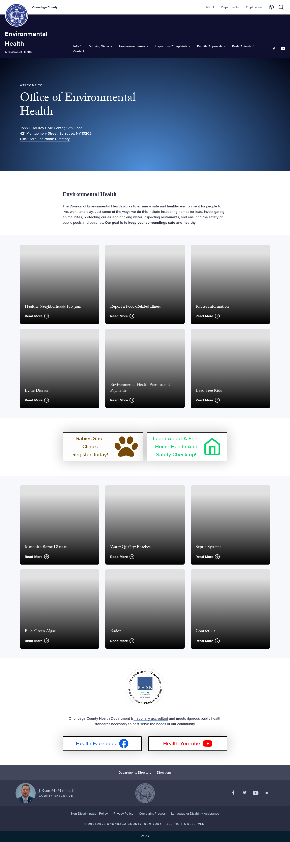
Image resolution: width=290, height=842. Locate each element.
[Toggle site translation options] (271, 7)
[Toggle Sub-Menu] (77, 46)
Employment (254, 7)
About (210, 7)
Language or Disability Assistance (195, 813)
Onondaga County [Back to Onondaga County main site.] (45, 7)
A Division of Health (18, 52)
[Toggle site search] (281, 7)
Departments (230, 7)
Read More (33, 316)
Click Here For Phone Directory (45, 138)
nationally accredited (151, 718)
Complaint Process (152, 813)
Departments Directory (134, 772)
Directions (164, 772)
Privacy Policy (123, 813)
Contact (78, 51)
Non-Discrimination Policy (89, 813)
